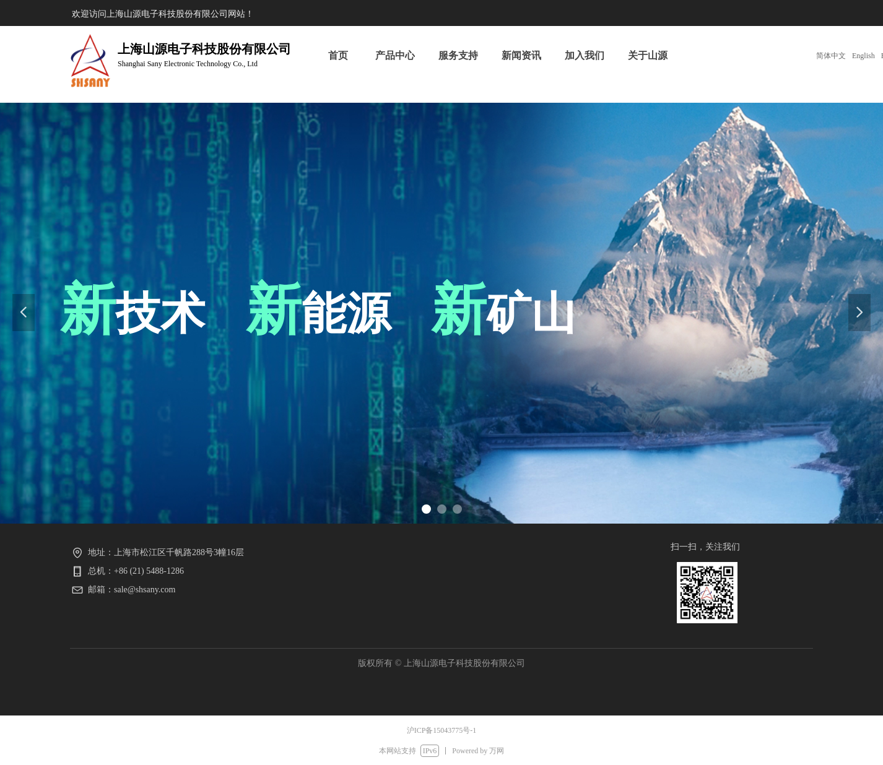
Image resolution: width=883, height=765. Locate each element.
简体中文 (831, 55)
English (863, 55)
